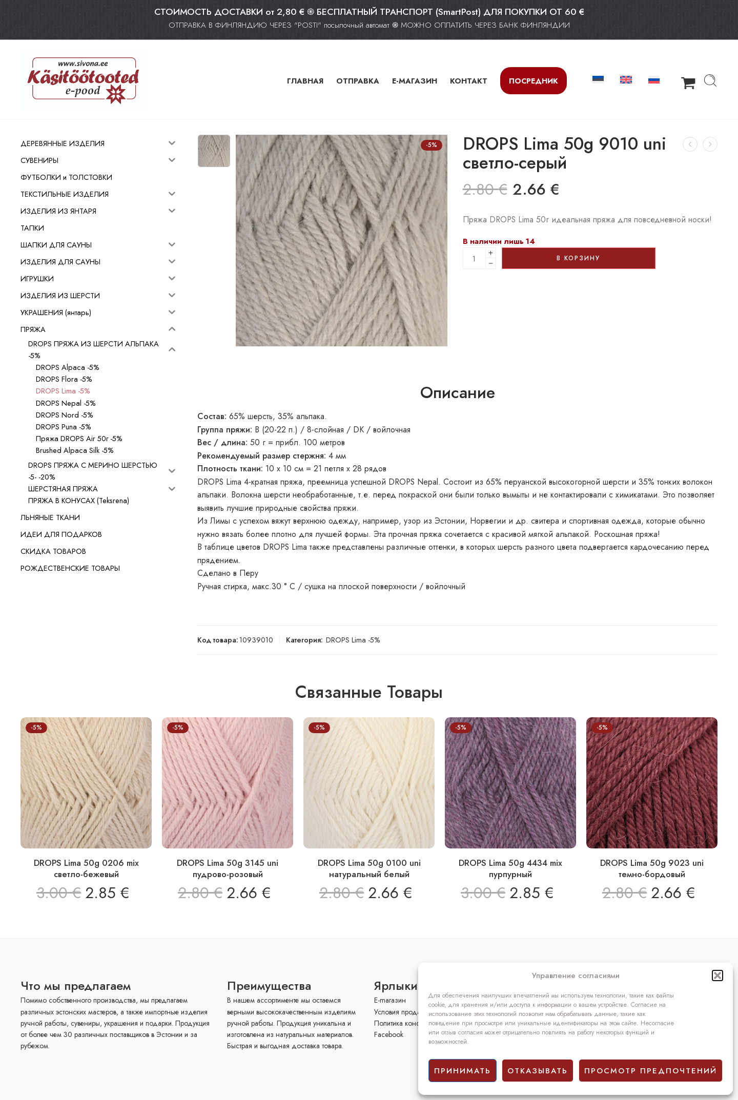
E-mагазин (390, 1000)
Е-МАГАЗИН (414, 80)
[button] (717, 975)
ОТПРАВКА (357, 80)
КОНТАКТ (468, 80)
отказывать (537, 1070)
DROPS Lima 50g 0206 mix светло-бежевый (86, 868)
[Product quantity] (474, 258)
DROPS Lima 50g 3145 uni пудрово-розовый (227, 868)
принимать (462, 1070)
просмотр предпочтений (650, 1070)
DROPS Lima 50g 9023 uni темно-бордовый (652, 868)
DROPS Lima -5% (353, 639)
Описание (457, 393)
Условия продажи (401, 1012)
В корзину (578, 258)
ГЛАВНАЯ (305, 80)
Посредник (533, 80)
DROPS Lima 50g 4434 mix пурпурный (510, 868)
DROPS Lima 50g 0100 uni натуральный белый (369, 868)
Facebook (388, 1034)
